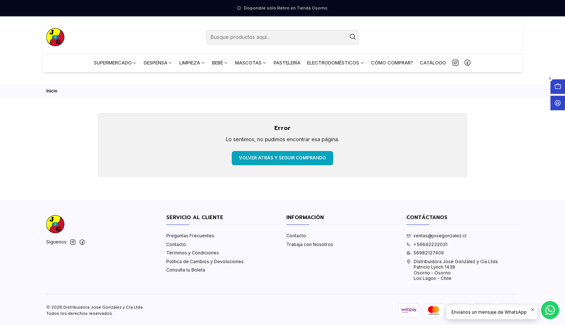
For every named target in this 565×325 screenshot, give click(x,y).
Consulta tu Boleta (185, 270)
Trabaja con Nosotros (309, 244)
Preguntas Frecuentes (190, 235)
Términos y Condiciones (192, 252)
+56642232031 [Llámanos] (426, 244)
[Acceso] (557, 103)
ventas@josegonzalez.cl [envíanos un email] (436, 235)
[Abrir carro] (557, 86)
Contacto (176, 244)
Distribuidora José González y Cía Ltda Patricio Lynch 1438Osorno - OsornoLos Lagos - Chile (452, 270)
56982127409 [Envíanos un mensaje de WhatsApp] (425, 252)
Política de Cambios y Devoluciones (205, 261)
